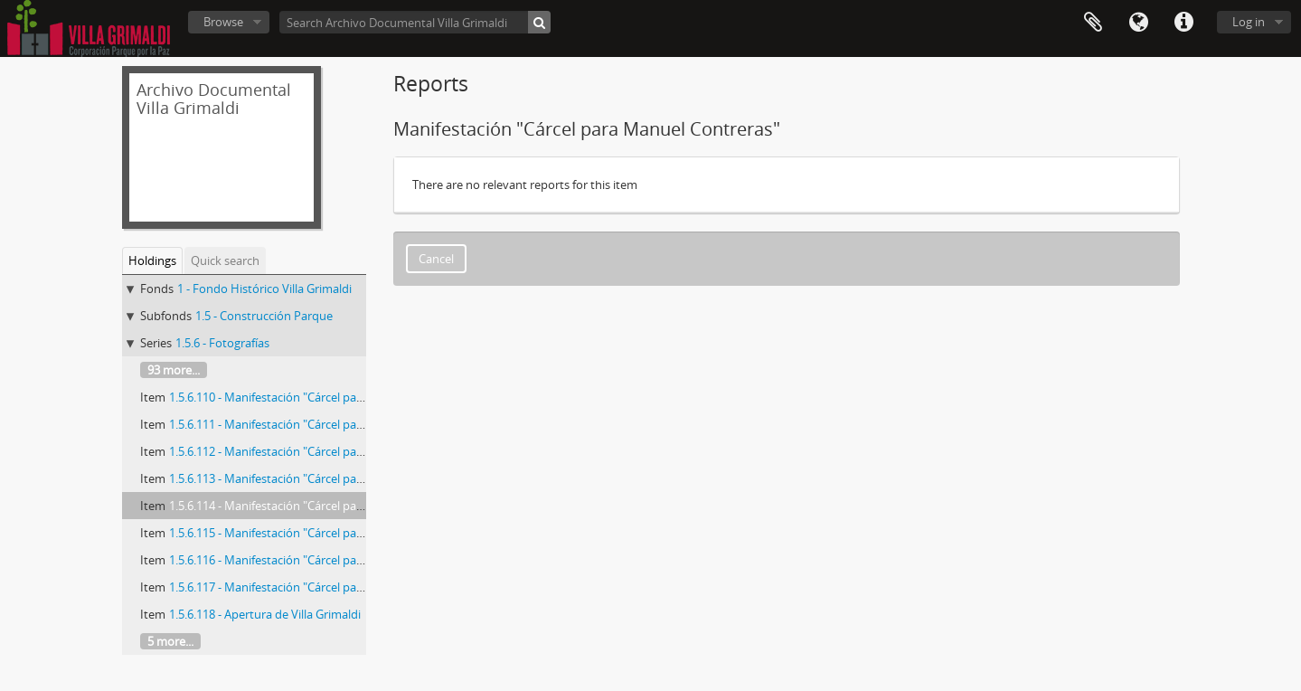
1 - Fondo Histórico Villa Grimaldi (264, 288)
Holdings (152, 260)
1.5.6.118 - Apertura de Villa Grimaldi (265, 614)
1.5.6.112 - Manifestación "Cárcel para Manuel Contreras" (320, 451)
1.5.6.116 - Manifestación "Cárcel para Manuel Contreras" (320, 560)
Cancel (436, 259)
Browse (223, 22)
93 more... (173, 370)
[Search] (539, 22)
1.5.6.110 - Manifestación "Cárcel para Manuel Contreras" (320, 397)
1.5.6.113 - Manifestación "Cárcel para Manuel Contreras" (320, 478)
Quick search (225, 260)
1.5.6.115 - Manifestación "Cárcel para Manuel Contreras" (320, 533)
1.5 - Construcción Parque (264, 316)
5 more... (170, 641)
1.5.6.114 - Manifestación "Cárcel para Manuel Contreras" (320, 505)
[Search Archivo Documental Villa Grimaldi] (415, 22)
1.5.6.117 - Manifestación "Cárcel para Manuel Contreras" (320, 587)
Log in (1248, 22)
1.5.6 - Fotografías (222, 343)
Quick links (1183, 22)
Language (1138, 22)
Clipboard (1093, 22)
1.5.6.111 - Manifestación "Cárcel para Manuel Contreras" (320, 424)
